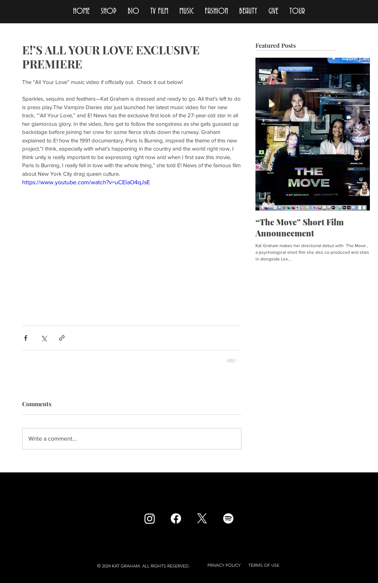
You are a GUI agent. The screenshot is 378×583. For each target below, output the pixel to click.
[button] (224, 565)
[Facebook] (176, 518)
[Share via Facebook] (25, 337)
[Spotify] (228, 518)
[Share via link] (61, 337)
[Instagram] (150, 518)
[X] (202, 518)
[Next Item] (358, 134)
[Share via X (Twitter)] (43, 337)
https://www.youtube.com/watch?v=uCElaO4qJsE (86, 182)
